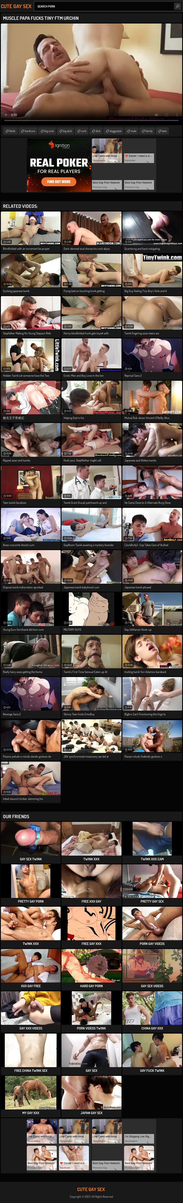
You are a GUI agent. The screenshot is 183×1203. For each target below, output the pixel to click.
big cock (49, 131)
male (133, 131)
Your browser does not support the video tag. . (91, 74)
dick (98, 131)
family (149, 131)
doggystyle (116, 131)
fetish (12, 131)
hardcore (30, 131)
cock (83, 131)
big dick (67, 131)
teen (164, 131)
